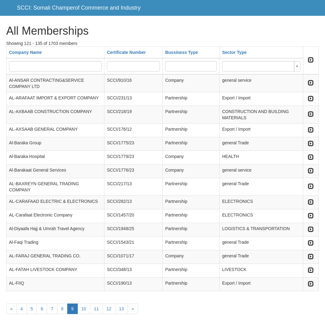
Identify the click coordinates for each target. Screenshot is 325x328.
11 (96, 308)
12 (109, 308)
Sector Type (234, 52)
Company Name (25, 52)
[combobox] (261, 66)
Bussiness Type (181, 52)
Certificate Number (126, 52)
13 (121, 308)
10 (83, 308)
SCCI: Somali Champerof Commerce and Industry (79, 8)
